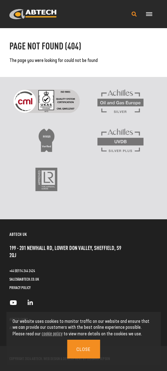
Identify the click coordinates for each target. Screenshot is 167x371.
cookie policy (52, 333)
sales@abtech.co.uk (24, 279)
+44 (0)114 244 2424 (22, 270)
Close (83, 349)
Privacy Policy (20, 287)
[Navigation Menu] (149, 14)
